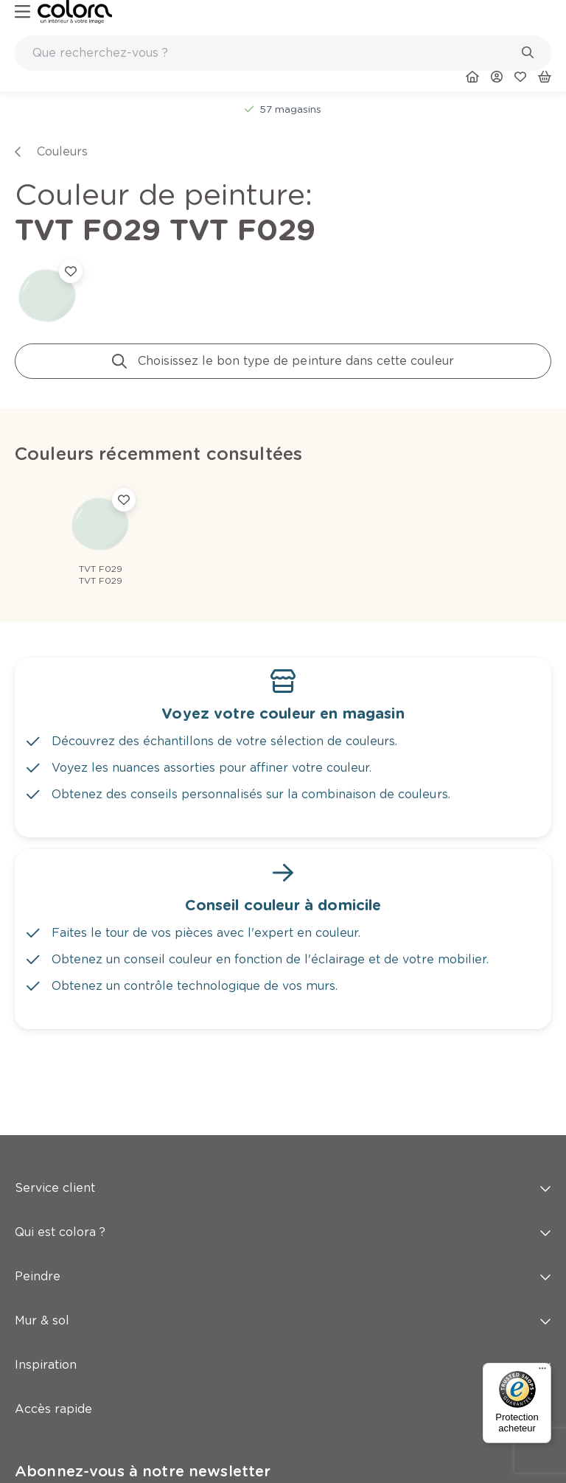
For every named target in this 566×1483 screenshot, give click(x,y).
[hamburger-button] (22, 12)
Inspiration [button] (283, 1365)
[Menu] (542, 1372)
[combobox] (283, 53)
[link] (75, 12)
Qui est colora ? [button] (283, 1232)
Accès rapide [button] (283, 1409)
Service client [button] (283, 1188)
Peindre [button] (283, 1276)
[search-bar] (273, 53)
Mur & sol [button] (283, 1320)
